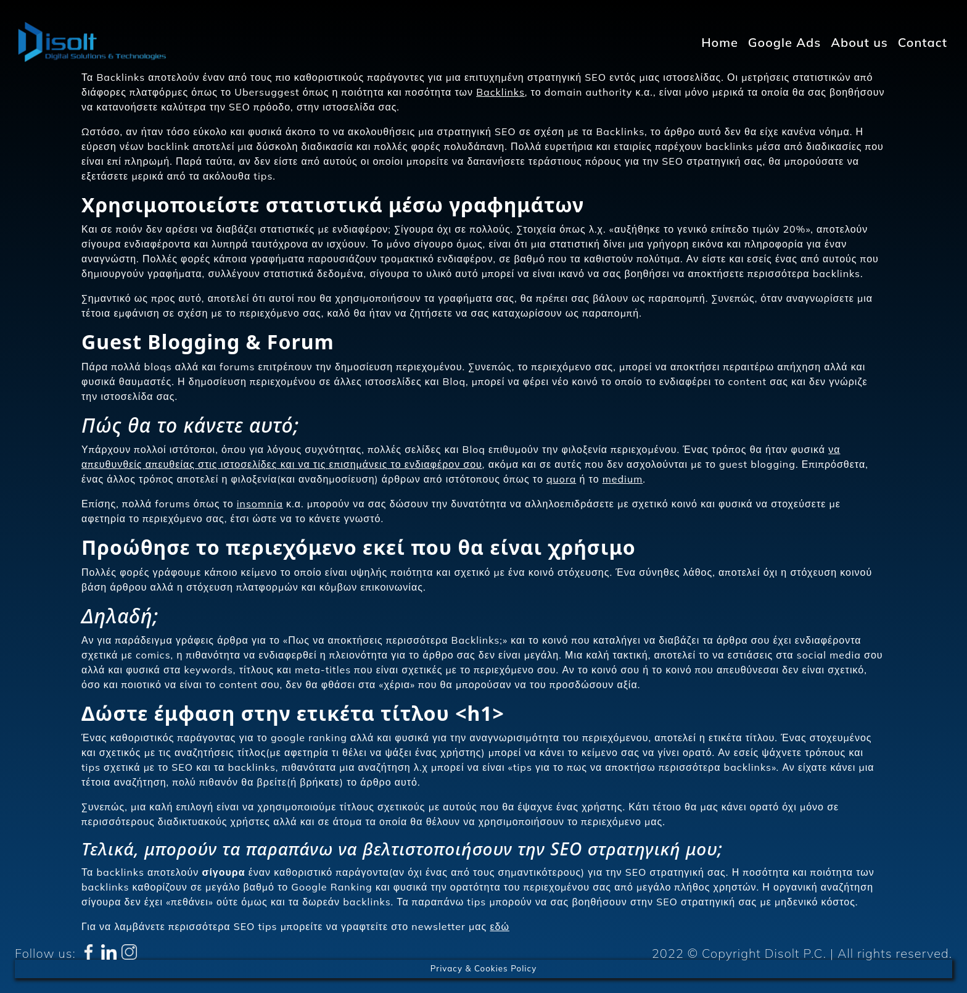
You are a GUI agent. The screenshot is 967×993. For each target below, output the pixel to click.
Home (719, 42)
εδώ (499, 926)
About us (859, 42)
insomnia (260, 503)
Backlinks (500, 92)
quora (561, 479)
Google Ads (784, 42)
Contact (922, 42)
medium (623, 479)
